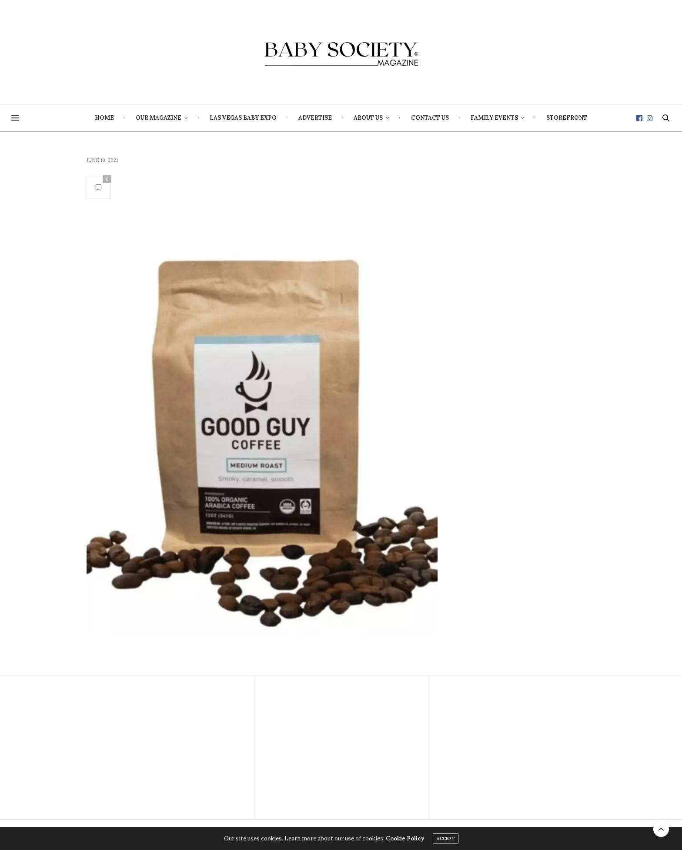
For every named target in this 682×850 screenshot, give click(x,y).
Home (104, 117)
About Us (368, 117)
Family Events (494, 117)
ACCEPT (446, 838)
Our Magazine (158, 117)
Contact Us (430, 117)
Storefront (566, 117)
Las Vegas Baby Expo (243, 117)
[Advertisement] (167, 747)
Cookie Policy (405, 838)
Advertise (315, 117)
